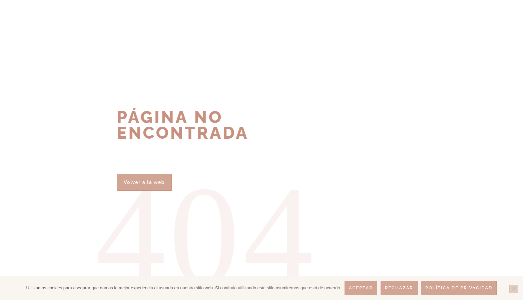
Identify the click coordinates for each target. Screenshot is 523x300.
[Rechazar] (513, 289)
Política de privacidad (458, 287)
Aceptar (361, 287)
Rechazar (399, 287)
